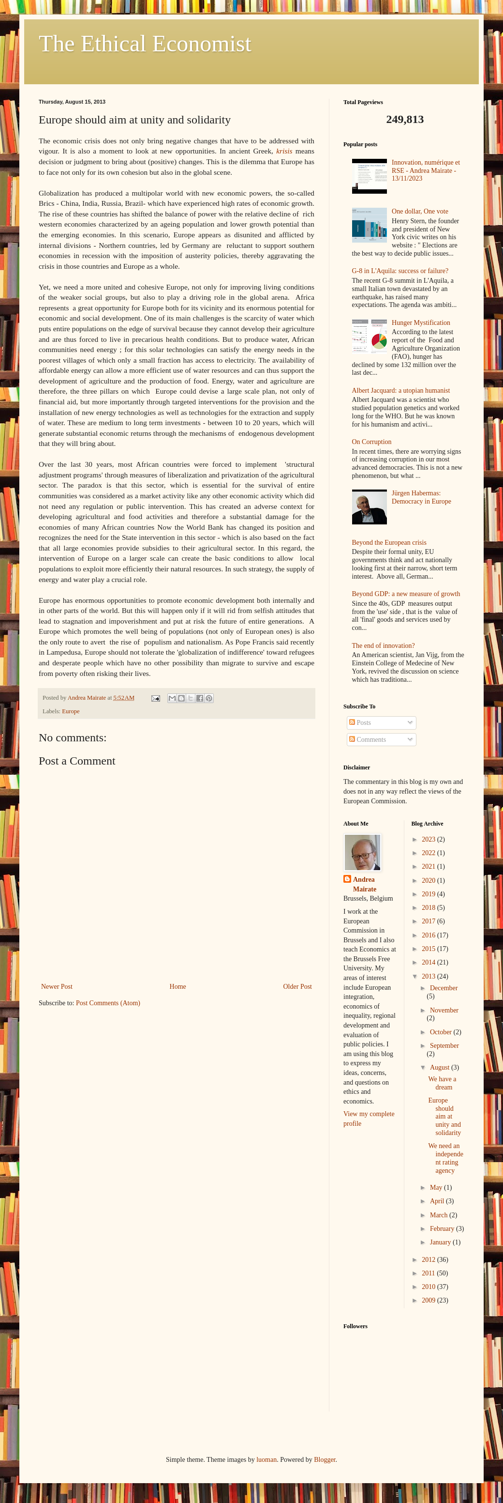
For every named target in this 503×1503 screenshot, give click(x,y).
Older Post (297, 986)
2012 (429, 1259)
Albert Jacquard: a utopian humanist (401, 390)
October (442, 1032)
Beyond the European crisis (389, 542)
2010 (429, 1286)
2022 (429, 853)
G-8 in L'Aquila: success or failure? (400, 271)
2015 (429, 948)
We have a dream (442, 1083)
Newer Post (57, 986)
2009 (429, 1300)
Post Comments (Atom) (108, 1003)
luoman (266, 1459)
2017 (429, 921)
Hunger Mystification (421, 322)
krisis (284, 151)
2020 (429, 880)
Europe (70, 711)
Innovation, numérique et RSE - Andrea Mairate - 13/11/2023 (426, 171)
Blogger (324, 1459)
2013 (429, 976)
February (443, 1228)
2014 (429, 962)
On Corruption (372, 441)
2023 (429, 839)
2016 (429, 935)
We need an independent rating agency (445, 1158)
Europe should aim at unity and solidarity (444, 1116)
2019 (429, 894)
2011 (429, 1273)
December (444, 988)
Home (178, 986)
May (437, 1187)
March (439, 1215)
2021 (429, 866)
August (440, 1067)
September (444, 1045)
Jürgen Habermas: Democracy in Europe (421, 497)
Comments (367, 739)
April (438, 1201)
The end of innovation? (383, 645)
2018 (429, 907)
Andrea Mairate (364, 884)
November (444, 1010)
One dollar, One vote (420, 211)
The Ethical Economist (145, 43)
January (441, 1242)
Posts (360, 722)
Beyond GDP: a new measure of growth (406, 594)
